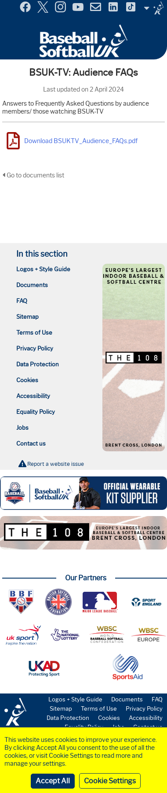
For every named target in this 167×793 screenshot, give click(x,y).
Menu (8, 4)
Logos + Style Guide (43, 269)
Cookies (27, 380)
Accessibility (33, 395)
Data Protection (37, 364)
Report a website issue (55, 464)
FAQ (21, 300)
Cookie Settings (110, 781)
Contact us (31, 443)
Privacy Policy (34, 348)
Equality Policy (35, 411)
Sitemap (27, 316)
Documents (32, 284)
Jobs (22, 427)
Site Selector (154, 8)
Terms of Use (34, 332)
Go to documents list (33, 175)
